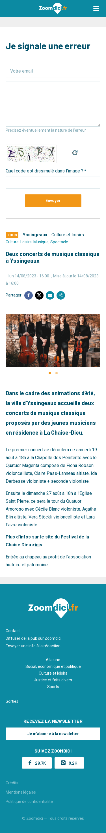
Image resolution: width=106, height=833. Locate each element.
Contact (13, 630)
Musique (41, 242)
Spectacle (59, 242)
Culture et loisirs (67, 234)
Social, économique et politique (53, 666)
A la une (53, 659)
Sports (53, 686)
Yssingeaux (35, 234)
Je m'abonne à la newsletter (53, 733)
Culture (12, 242)
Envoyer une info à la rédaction (33, 646)
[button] (96, 8)
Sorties (12, 701)
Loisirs (26, 242)
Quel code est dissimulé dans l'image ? (44, 171)
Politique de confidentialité (29, 801)
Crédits (12, 783)
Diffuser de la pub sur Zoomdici (33, 638)
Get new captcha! (74, 152)
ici (37, 544)
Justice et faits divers (53, 680)
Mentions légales (21, 792)
